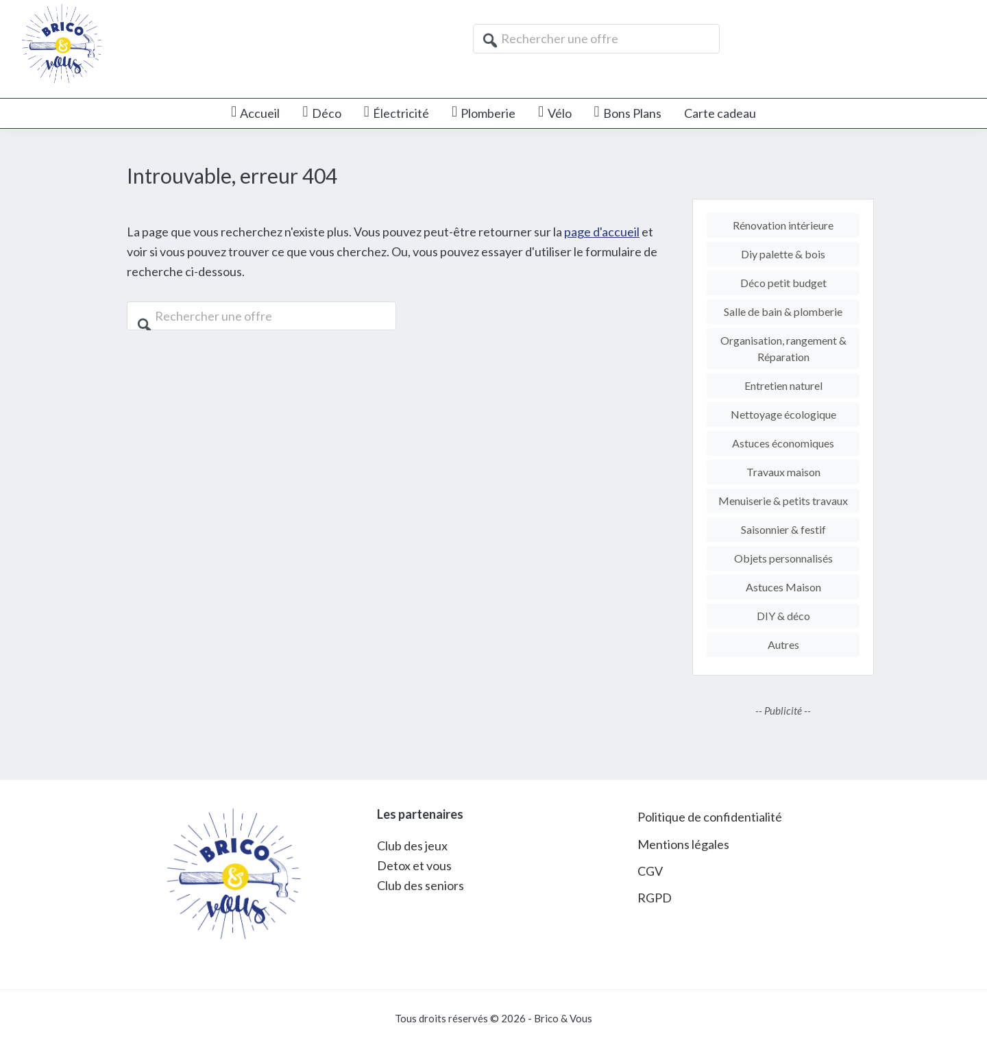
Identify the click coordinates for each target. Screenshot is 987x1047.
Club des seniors (420, 885)
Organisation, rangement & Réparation (783, 348)
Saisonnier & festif (783, 529)
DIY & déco (783, 615)
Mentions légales (683, 844)
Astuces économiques (783, 442)
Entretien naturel (783, 385)
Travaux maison (783, 471)
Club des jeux (412, 845)
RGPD (654, 897)
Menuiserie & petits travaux (783, 500)
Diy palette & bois (783, 253)
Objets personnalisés (783, 558)
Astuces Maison (783, 586)
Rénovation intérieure (783, 225)
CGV (650, 870)
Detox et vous (414, 865)
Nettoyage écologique (783, 414)
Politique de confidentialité (709, 816)
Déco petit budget (783, 282)
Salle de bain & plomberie (783, 311)
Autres (783, 644)
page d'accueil (601, 231)
